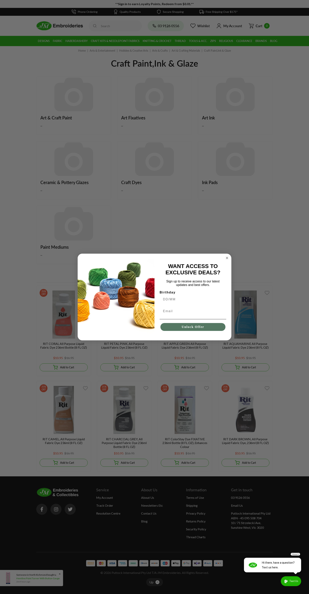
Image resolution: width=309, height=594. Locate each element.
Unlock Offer (193, 327)
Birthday (168, 292)
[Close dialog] (227, 258)
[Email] (193, 311)
